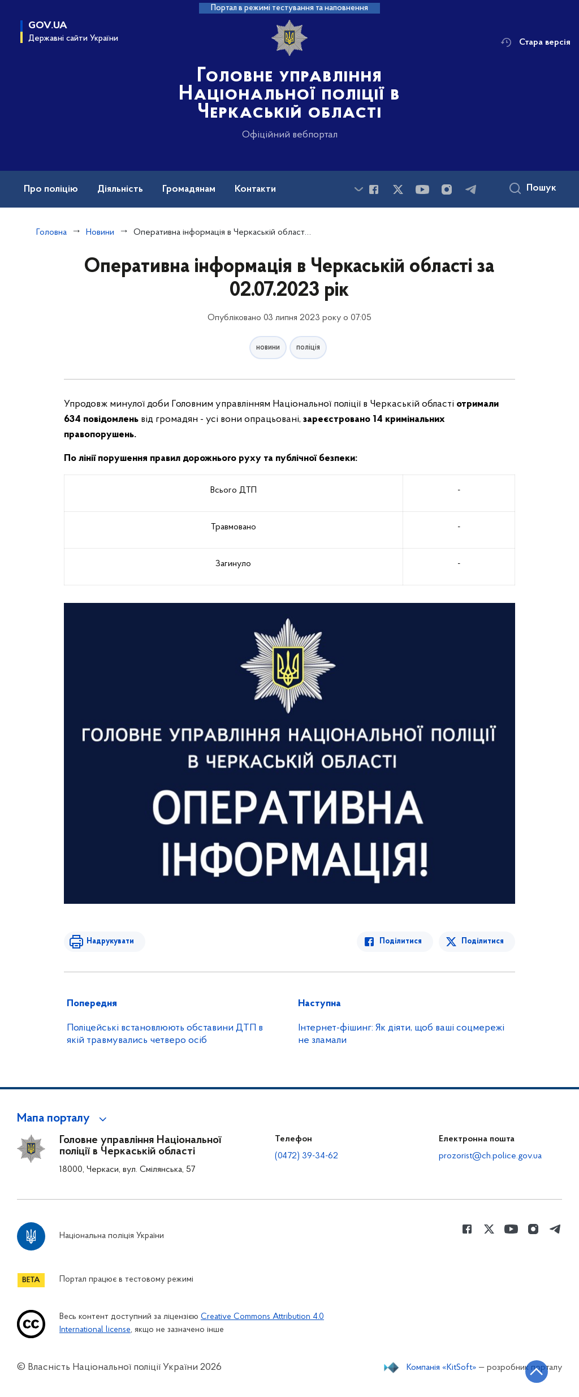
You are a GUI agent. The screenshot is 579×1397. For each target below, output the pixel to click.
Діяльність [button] (120, 189)
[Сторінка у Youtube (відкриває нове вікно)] (422, 189)
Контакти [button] (255, 189)
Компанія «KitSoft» (442, 1367)
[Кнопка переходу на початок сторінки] (536, 1371)
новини (268, 347)
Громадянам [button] (188, 189)
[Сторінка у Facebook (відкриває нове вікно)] (374, 189)
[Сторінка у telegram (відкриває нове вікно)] (471, 189)
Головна (51, 232)
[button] (63, 1119)
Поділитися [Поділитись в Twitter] (482, 941)
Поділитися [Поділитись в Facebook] (400, 941)
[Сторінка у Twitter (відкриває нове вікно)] (398, 189)
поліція (308, 347)
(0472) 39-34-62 (306, 1156)
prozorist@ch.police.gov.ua (490, 1156)
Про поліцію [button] (51, 189)
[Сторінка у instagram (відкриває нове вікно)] (446, 189)
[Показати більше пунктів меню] (358, 189)
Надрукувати (110, 941)
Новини (100, 232)
